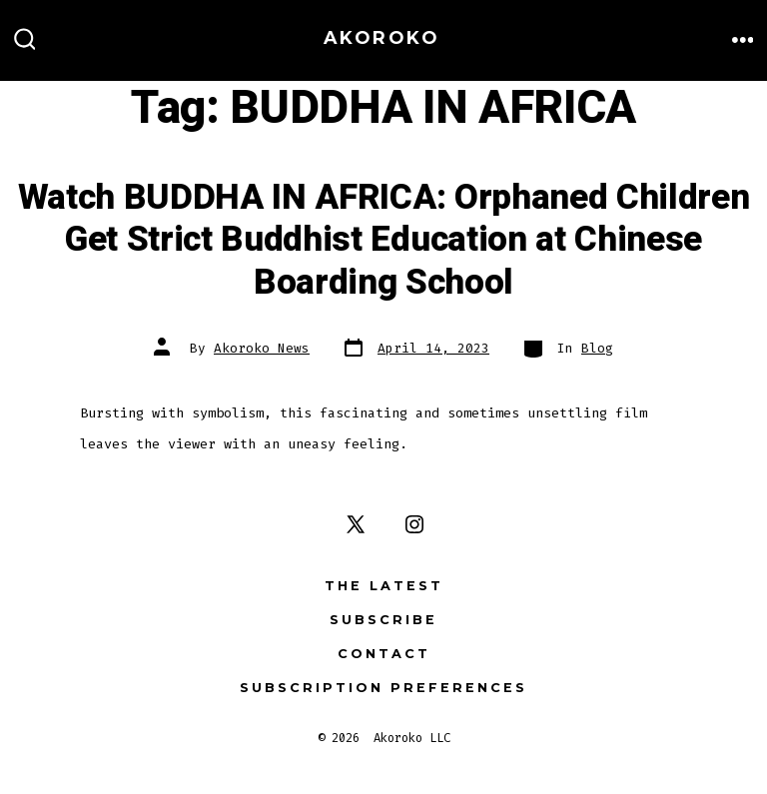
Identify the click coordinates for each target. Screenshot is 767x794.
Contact (384, 653)
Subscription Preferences (383, 687)
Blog (597, 348)
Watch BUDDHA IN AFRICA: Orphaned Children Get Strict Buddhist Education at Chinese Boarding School (384, 240)
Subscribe (383, 619)
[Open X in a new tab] (356, 524)
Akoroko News (262, 348)
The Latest (384, 585)
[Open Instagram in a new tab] (414, 524)
